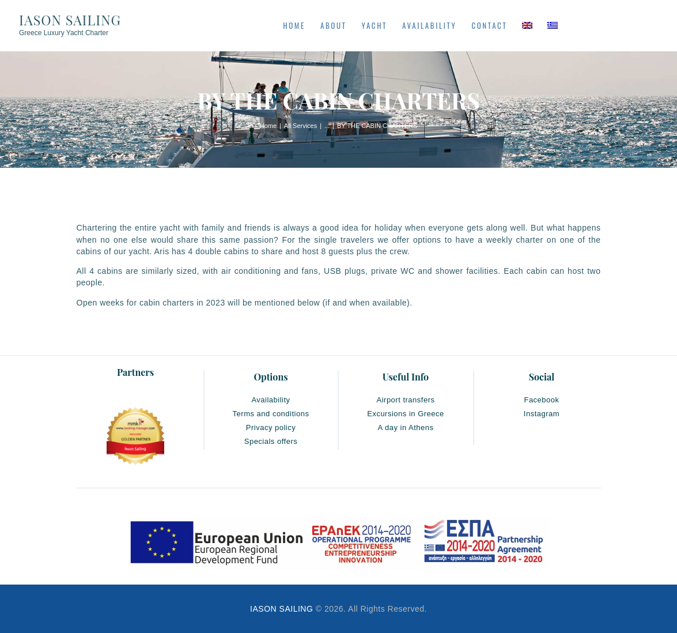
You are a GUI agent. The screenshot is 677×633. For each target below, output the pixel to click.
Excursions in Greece (405, 413)
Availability (270, 399)
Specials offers (271, 441)
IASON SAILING (281, 608)
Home (268, 125)
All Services (300, 125)
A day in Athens (405, 427)
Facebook (541, 399)
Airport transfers (406, 399)
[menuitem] (527, 25)
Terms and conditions (271, 413)
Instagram (541, 413)
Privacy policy (271, 427)
